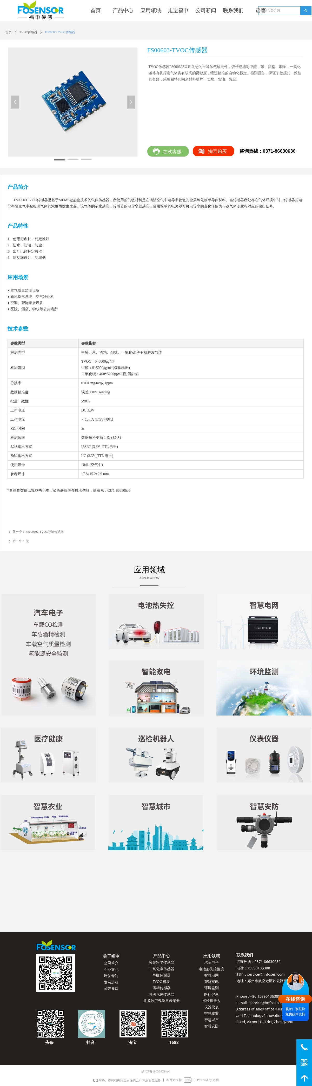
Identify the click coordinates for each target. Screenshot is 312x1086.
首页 (8, 32)
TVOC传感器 (28, 32)
